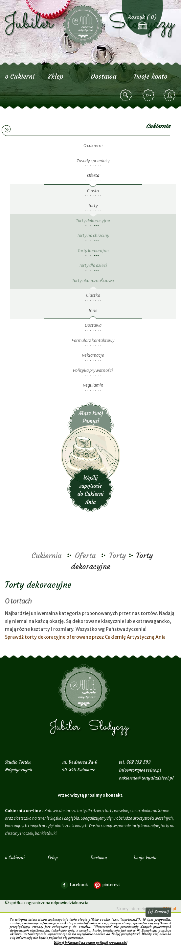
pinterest (111, 884)
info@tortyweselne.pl (140, 770)
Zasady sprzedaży (93, 161)
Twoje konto (150, 76)
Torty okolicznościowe (93, 280)
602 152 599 (138, 762)
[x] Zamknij (158, 911)
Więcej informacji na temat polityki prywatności (90, 943)
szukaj (127, 95)
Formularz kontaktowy (93, 340)
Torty (93, 205)
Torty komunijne (93, 250)
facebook (79, 884)
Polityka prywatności (93, 370)
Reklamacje (93, 355)
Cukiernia (46, 555)
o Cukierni (19, 76)
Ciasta (93, 190)
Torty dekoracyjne (93, 220)
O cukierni (93, 145)
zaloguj (149, 95)
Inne (93, 310)
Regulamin (93, 385)
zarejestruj (170, 95)
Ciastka (93, 295)
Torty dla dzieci (93, 265)
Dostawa (104, 76)
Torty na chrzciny (93, 235)
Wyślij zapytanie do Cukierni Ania (91, 457)
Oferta (93, 175)
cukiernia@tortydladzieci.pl (146, 778)
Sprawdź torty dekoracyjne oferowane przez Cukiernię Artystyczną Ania (85, 637)
